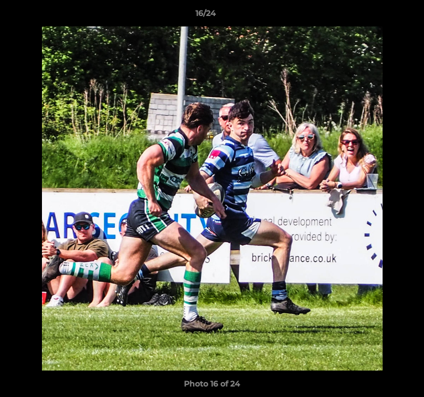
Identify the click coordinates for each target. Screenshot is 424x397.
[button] (384, 16)
